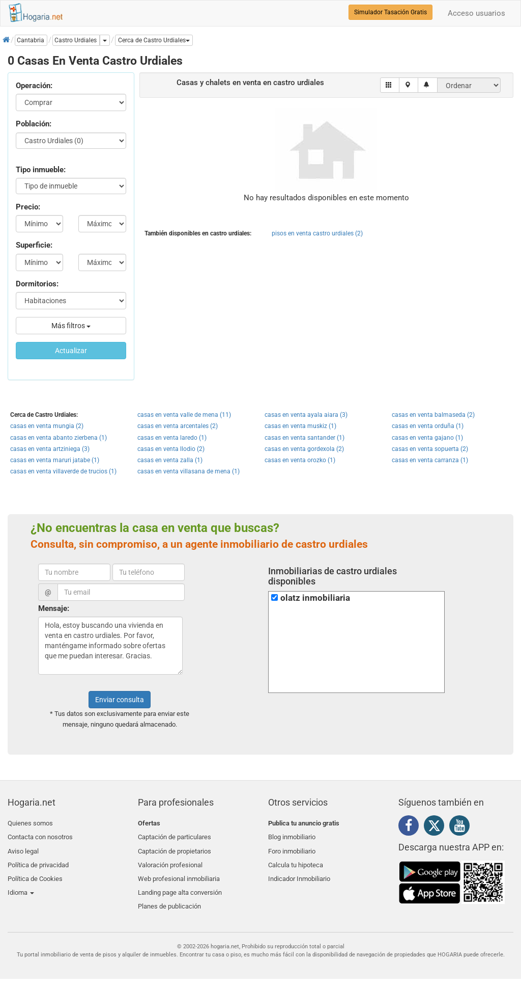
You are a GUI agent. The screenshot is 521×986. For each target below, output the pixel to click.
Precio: (28, 206)
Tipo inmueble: (41, 169)
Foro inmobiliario (291, 847)
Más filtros (71, 326)
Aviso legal (23, 847)
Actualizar (71, 351)
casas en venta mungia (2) (46, 426)
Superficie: (34, 245)
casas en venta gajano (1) (427, 437)
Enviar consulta (119, 700)
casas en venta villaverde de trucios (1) (63, 471)
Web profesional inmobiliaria (179, 871)
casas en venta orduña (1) (428, 426)
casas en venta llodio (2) (171, 448)
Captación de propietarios (174, 847)
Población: (33, 123)
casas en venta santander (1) (304, 437)
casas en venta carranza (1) (430, 460)
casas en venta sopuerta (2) (430, 448)
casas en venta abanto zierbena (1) (58, 437)
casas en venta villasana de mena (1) (188, 471)
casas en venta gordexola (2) (304, 448)
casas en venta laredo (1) (172, 437)
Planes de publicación (169, 895)
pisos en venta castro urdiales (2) (317, 233)
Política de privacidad (38, 859)
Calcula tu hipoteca (295, 859)
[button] (154, 40)
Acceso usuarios (476, 13)
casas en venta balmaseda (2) (433, 414)
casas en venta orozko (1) (300, 460)
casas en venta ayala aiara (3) (306, 414)
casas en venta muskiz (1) (300, 426)
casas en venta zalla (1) (169, 460)
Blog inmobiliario (291, 835)
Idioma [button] (21, 883)
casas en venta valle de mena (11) (184, 414)
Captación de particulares (174, 835)
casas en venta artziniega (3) (50, 448)
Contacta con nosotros (40, 835)
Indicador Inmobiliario (299, 871)
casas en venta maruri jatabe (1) (54, 460)
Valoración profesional (170, 859)
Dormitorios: (37, 283)
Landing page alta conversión (180, 883)
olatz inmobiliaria (315, 598)
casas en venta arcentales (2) (177, 426)
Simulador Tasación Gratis (390, 12)
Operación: (34, 85)
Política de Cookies (35, 871)
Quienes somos (30, 823)
